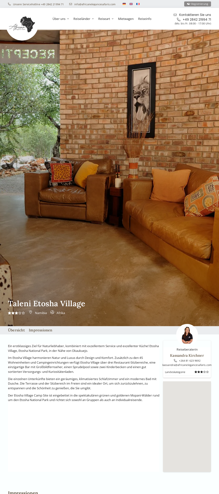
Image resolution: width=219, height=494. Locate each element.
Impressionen (40, 330)
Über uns (61, 19)
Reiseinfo (144, 19)
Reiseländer (83, 19)
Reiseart (105, 19)
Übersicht (16, 330)
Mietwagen (126, 19)
